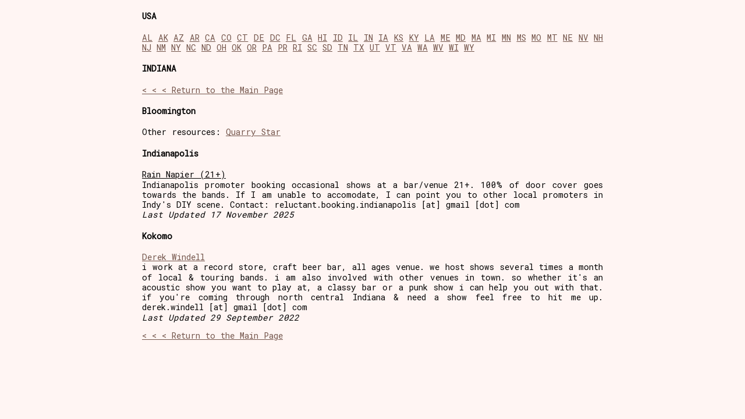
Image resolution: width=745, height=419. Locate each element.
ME (445, 37)
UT (375, 47)
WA (422, 47)
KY (414, 37)
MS (521, 37)
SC (312, 47)
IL (353, 37)
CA (210, 37)
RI (297, 47)
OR (252, 47)
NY (176, 47)
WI (454, 47)
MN (506, 37)
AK (163, 37)
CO (226, 37)
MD (461, 37)
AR (195, 37)
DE (259, 37)
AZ (178, 37)
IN (368, 37)
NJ (146, 47)
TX (358, 47)
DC (275, 37)
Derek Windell (173, 256)
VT (390, 47)
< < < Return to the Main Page (212, 89)
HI (322, 37)
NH (598, 37)
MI (491, 37)
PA (267, 47)
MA (476, 37)
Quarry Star (253, 131)
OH (221, 47)
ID (338, 37)
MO (536, 37)
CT (242, 37)
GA (307, 37)
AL (147, 37)
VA (407, 47)
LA (429, 37)
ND (206, 47)
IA (383, 37)
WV (438, 47)
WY (469, 47)
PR (283, 47)
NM (161, 47)
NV (583, 37)
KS (398, 37)
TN (343, 47)
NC (191, 47)
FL (291, 37)
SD (327, 47)
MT (552, 37)
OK (237, 47)
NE (568, 37)
